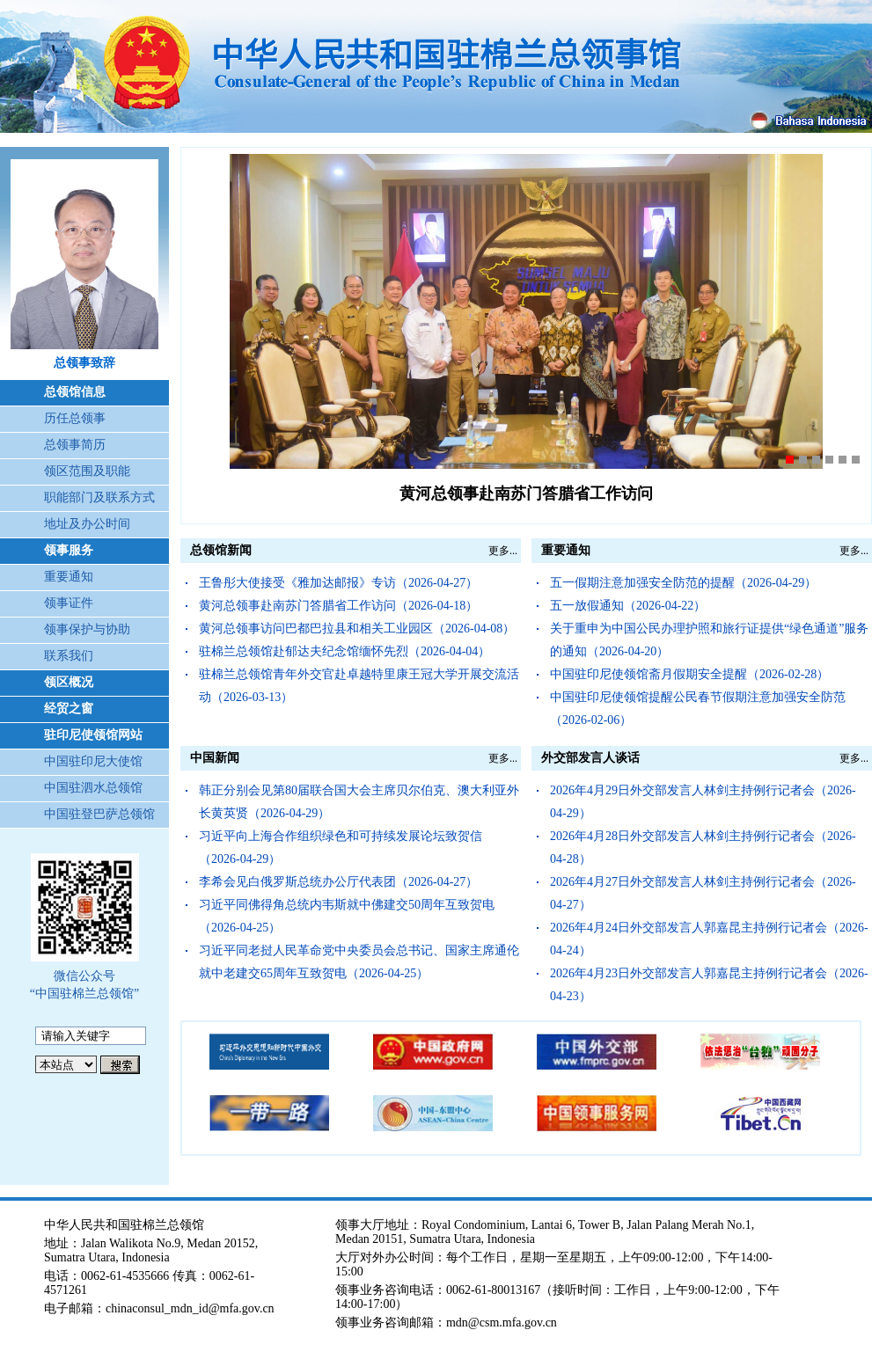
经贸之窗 (68, 708)
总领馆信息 (75, 391)
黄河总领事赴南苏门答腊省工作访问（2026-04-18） (338, 605)
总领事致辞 (84, 362)
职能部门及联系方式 (99, 497)
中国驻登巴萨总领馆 (99, 814)
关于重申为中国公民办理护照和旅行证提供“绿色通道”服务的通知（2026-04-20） (709, 640)
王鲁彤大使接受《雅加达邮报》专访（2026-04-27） (338, 582)
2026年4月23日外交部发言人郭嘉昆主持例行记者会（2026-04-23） (709, 985)
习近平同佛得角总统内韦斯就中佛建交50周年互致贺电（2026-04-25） (347, 916)
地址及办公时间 (87, 523)
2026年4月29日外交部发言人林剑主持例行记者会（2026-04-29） (703, 802)
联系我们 (68, 655)
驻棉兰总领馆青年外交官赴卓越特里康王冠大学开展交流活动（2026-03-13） (359, 686)
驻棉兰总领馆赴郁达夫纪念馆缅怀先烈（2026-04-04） (344, 651)
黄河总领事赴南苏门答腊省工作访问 (526, 493)
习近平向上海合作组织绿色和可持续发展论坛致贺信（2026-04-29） (340, 847)
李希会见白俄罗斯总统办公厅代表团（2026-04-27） (338, 881)
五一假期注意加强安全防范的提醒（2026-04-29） (683, 582)
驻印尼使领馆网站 (93, 735)
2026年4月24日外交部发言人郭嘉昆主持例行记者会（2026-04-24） (709, 939)
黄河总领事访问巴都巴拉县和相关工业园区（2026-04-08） (357, 628)
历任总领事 (75, 418)
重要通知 (68, 576)
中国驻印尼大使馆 (93, 761)
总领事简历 (75, 444)
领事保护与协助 (87, 629)
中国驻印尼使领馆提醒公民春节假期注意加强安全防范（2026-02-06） (698, 709)
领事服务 (68, 550)
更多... (502, 550)
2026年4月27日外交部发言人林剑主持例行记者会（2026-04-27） (703, 893)
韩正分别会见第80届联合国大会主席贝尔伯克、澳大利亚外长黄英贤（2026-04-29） (359, 802)
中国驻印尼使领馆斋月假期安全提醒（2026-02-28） (689, 674)
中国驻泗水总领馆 (93, 787)
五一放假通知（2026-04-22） (628, 605)
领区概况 (68, 682)
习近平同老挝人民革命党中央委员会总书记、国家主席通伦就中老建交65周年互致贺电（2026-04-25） (359, 962)
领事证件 (68, 603)
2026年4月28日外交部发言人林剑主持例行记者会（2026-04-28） (703, 847)
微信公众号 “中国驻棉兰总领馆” (84, 984)
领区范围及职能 (87, 471)
